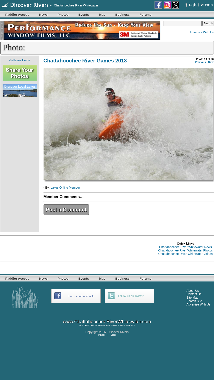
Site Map (192, 297)
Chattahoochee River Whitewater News (185, 247)
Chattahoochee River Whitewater (76, 5)
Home (207, 4)
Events (83, 14)
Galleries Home (19, 60)
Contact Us (193, 294)
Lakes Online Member (65, 187)
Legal (113, 335)
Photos (63, 14)
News (43, 14)
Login (191, 4)
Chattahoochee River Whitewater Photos (185, 250)
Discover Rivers (118, 332)
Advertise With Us (202, 32)
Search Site (194, 301)
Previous (200, 62)
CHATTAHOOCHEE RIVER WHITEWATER (104, 325)
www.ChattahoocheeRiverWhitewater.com (107, 321)
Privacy (101, 335)
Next (211, 62)
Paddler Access (17, 14)
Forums (146, 14)
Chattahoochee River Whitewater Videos (185, 254)
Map (102, 14)
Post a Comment (66, 209)
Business (122, 14)
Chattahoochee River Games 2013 (85, 61)
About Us (192, 290)
